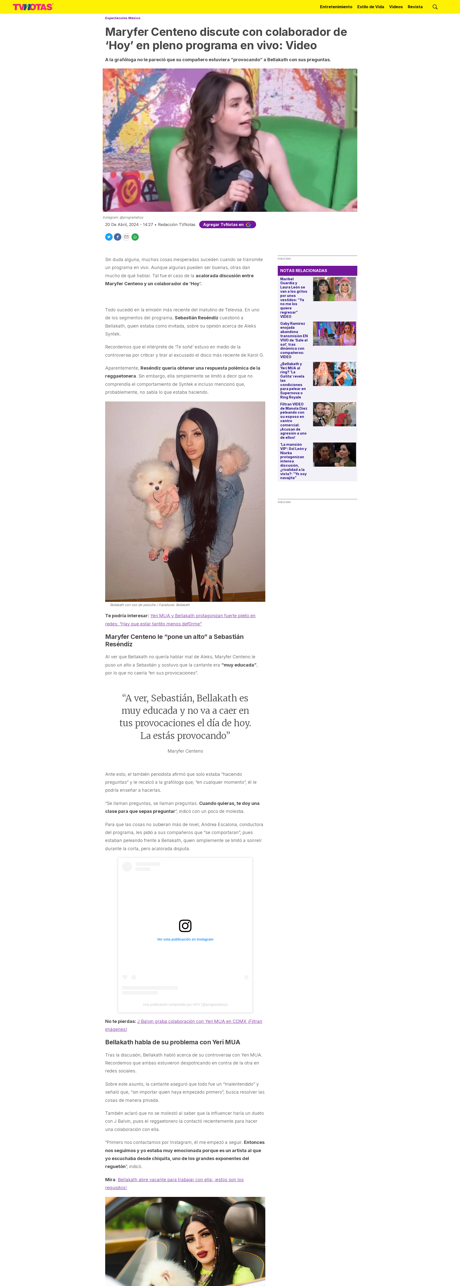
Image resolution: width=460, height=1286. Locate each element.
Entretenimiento (336, 6)
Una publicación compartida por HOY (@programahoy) (185, 1004)
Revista (415, 6)
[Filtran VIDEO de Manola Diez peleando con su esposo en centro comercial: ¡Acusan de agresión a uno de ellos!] (334, 414)
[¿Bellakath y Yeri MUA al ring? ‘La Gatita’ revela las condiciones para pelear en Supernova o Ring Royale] (334, 374)
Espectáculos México (122, 18)
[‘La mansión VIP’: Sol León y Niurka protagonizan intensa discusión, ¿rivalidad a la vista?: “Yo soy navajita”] (334, 455)
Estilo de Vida (370, 6)
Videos (396, 6)
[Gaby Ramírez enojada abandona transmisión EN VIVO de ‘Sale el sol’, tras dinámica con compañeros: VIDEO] (334, 334)
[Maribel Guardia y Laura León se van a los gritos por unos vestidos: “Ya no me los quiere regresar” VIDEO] (334, 289)
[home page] (33, 7)
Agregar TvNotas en (227, 224)
